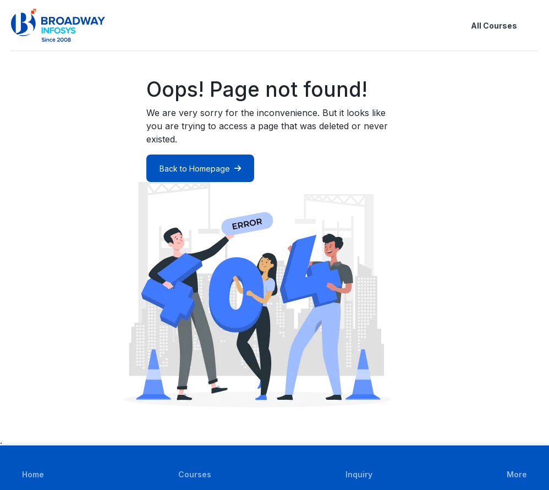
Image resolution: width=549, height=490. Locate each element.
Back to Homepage (200, 168)
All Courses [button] (485, 25)
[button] (531, 25)
